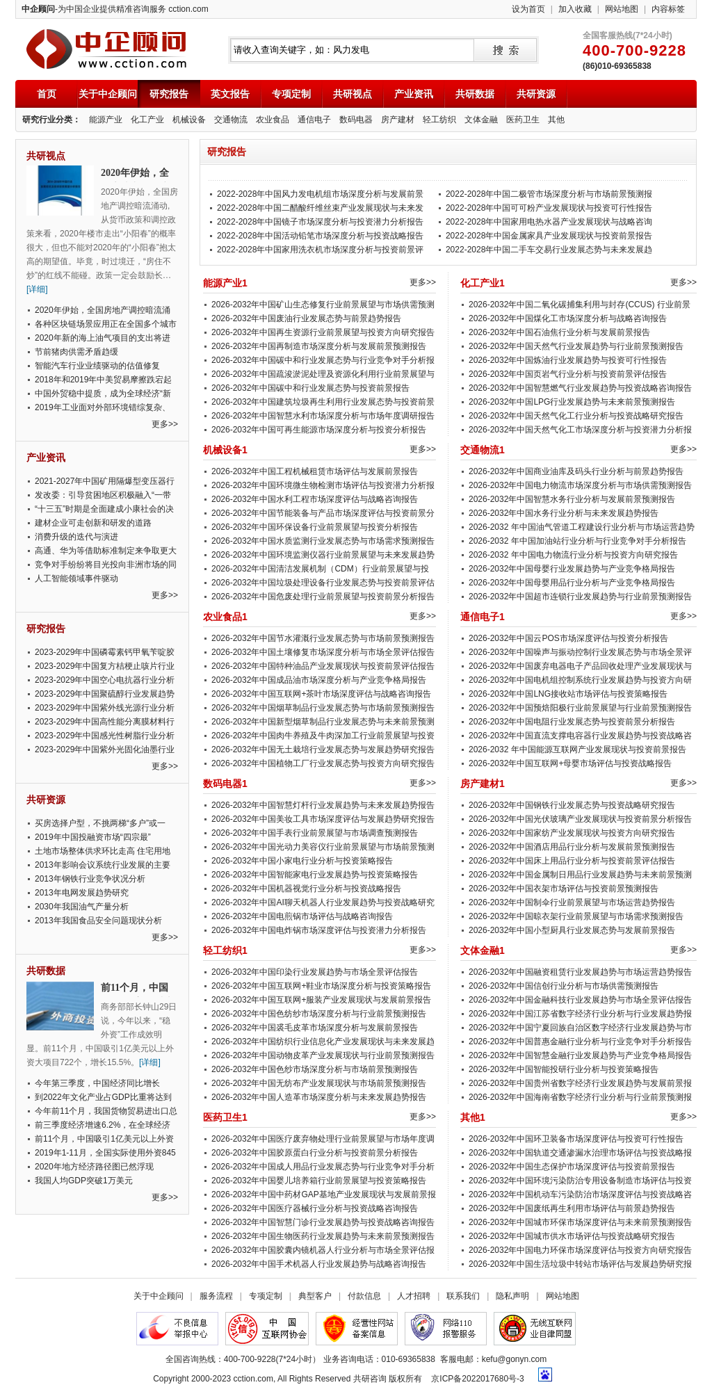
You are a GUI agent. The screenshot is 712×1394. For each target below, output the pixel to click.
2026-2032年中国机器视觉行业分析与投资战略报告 (306, 888)
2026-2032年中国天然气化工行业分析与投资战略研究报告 (576, 416)
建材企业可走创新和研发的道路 (93, 523)
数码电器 (356, 119)
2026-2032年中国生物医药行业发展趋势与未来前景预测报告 (323, 1236)
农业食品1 (225, 616)
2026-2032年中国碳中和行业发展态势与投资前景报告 (310, 388)
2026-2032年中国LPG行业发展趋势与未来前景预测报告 (572, 402)
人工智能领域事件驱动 (76, 578)
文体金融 (481, 119)
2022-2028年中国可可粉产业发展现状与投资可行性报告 (549, 208)
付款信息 (364, 1296)
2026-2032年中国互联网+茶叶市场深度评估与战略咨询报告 (321, 694)
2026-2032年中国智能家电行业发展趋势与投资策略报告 (314, 875)
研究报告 (168, 93)
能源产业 (105, 119)
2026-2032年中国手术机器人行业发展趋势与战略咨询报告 (318, 1264)
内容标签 (668, 9)
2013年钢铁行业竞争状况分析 (90, 879)
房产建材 (397, 119)
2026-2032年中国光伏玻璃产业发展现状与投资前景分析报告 (580, 819)
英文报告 (230, 93)
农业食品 (272, 119)
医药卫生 (523, 119)
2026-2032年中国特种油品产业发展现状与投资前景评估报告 (323, 666)
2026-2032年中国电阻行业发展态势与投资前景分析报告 (572, 722)
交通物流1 (482, 449)
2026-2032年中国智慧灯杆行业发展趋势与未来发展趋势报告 (323, 805)
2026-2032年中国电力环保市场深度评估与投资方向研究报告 (580, 1250)
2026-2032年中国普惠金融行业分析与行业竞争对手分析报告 (580, 1041)
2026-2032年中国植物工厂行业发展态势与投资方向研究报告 (323, 763)
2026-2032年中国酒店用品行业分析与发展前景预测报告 (572, 847)
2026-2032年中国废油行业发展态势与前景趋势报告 (306, 318)
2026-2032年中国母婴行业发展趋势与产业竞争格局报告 (572, 569)
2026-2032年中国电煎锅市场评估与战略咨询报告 (302, 916)
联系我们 (463, 1296)
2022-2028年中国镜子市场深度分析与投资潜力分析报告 (320, 222)
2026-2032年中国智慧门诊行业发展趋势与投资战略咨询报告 (323, 1222)
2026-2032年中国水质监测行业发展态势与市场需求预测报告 (323, 541)
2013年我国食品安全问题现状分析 (98, 920)
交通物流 (231, 119)
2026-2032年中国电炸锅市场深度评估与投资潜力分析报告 (318, 930)
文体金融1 (482, 950)
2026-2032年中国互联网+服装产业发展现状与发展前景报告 (321, 1000)
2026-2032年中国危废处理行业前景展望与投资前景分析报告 (323, 596)
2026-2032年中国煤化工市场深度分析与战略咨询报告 (568, 318)
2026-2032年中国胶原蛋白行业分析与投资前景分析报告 (314, 1153)
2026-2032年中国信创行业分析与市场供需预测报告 (563, 986)
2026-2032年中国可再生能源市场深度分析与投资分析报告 (318, 430)
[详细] (37, 289)
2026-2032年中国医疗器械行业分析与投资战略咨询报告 (314, 1208)
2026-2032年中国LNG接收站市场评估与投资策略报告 (568, 694)
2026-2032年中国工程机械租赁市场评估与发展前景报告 (314, 471)
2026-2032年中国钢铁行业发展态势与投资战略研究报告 (572, 805)
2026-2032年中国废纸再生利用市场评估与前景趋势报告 (572, 1208)
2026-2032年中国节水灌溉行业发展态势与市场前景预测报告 (323, 638)
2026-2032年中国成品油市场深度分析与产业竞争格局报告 (318, 680)
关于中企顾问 (108, 93)
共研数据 (474, 93)
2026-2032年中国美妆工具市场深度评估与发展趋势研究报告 (323, 819)
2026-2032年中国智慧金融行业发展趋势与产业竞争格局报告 (580, 1055)
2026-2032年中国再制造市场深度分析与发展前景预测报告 (318, 346)
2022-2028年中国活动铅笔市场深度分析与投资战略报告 (320, 236)
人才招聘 (413, 1296)
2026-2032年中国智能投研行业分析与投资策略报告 (563, 1069)
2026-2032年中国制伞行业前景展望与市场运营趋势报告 (572, 902)
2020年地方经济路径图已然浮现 (94, 1167)
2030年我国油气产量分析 (82, 906)
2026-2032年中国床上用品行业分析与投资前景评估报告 (572, 861)
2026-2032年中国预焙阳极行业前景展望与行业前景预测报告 (580, 708)
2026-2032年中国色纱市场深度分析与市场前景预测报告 (314, 1069)
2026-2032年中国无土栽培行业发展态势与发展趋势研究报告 (323, 749)
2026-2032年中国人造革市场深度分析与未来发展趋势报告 (318, 1097)
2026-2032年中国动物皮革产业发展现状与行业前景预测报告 (323, 1055)
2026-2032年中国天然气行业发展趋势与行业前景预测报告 (576, 346)
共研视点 (352, 93)
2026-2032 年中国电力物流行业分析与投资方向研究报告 (573, 555)
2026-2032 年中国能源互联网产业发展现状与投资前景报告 (577, 749)
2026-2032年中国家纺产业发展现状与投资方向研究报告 (572, 833)
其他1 (472, 1117)
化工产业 (147, 119)
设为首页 (528, 9)
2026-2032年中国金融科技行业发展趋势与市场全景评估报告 (580, 1000)
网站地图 (621, 9)
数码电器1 (225, 783)
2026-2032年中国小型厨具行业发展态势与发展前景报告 (572, 930)
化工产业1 (482, 283)
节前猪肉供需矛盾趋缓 (76, 352)
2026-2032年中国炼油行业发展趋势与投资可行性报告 (568, 360)
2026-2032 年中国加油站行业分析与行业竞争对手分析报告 (577, 541)
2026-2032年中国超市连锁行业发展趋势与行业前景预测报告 (580, 596)
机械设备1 (225, 449)
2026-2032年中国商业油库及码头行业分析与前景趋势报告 (576, 471)
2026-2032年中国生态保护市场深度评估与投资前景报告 (572, 1167)
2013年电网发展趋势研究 (82, 893)
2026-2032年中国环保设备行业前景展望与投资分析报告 (314, 527)
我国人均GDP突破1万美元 (84, 1180)
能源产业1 (225, 283)
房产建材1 (482, 783)
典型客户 (315, 1296)
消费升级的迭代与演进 (76, 537)
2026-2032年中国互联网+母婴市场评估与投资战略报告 (570, 763)
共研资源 (536, 93)
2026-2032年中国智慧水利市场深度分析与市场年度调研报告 (323, 416)
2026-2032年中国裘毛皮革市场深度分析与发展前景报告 (314, 1027)
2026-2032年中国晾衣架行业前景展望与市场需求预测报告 (576, 916)
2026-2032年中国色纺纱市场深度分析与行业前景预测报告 (318, 1014)
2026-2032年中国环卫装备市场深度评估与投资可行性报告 (576, 1139)
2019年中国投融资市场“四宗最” (93, 837)
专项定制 (291, 93)
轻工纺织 (439, 119)
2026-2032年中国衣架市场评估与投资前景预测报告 (563, 888)
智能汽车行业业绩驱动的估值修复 (97, 366)
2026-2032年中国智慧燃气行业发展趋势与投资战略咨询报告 (580, 388)
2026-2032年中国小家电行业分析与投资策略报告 (302, 861)
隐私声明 (512, 1296)
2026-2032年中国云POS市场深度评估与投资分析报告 (568, 638)
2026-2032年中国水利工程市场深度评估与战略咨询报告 (314, 499)
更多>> (165, 424)
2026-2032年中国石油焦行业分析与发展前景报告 (559, 332)
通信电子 (314, 119)
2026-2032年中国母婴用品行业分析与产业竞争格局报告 (572, 582)
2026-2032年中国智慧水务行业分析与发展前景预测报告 (572, 499)
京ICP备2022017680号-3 (477, 1379)
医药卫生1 (225, 1117)
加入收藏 (575, 9)
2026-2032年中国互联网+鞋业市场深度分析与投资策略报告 (321, 986)
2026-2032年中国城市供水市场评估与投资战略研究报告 (572, 1236)
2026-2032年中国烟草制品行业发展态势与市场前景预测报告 (323, 708)
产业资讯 (413, 93)
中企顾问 (106, 49)
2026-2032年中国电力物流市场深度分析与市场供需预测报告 (580, 485)
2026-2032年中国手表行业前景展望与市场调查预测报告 (314, 833)
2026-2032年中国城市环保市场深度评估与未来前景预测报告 (580, 1222)
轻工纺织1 (225, 950)
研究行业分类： (51, 119)
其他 (556, 119)
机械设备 (189, 119)
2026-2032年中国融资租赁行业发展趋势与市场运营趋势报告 (580, 972)
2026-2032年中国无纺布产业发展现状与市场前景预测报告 (318, 1083)
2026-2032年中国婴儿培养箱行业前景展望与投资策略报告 (318, 1180)
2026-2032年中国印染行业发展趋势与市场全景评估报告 (314, 972)
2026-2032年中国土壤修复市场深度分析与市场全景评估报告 (323, 652)
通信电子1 (482, 616)
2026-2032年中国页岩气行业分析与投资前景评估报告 (568, 374)
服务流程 (216, 1296)
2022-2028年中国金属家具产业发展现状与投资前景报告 (549, 236)
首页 (46, 93)
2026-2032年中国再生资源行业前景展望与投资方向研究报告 (323, 332)
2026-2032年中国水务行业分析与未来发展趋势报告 (563, 513)
